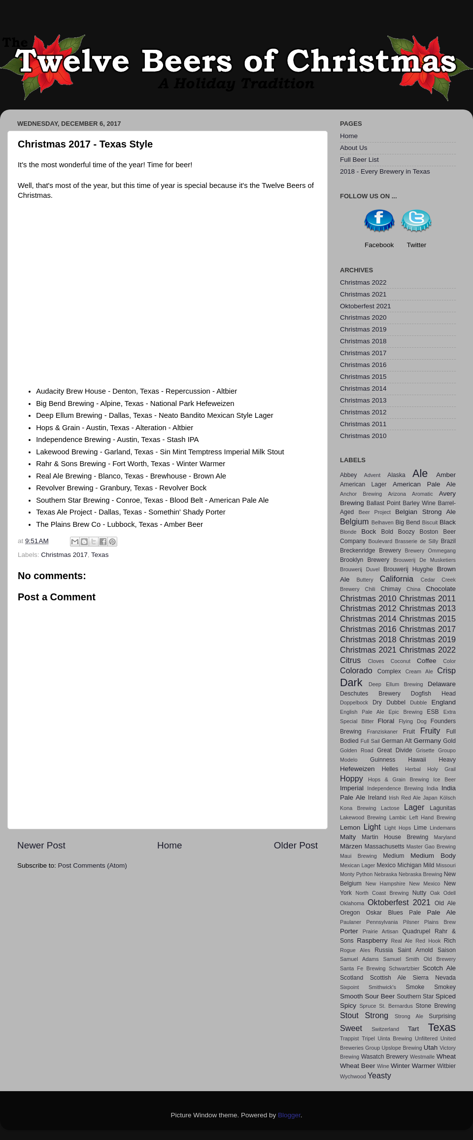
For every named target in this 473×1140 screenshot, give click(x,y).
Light (372, 826)
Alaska (396, 475)
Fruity (430, 730)
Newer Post (41, 845)
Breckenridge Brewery (370, 550)
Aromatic (422, 494)
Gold (449, 740)
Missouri (446, 865)
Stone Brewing (435, 1005)
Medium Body (433, 855)
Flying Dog (413, 721)
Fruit (409, 731)
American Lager (363, 484)
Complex (389, 671)
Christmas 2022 (363, 282)
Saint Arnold (415, 950)
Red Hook (427, 941)
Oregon (350, 912)
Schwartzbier (404, 968)
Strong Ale (409, 1016)
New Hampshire (385, 883)
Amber (446, 474)
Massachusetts (385, 846)
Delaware (442, 684)
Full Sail (370, 741)
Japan (430, 798)
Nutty (419, 892)
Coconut (400, 661)
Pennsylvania (382, 922)
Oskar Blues (384, 912)
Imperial (352, 788)
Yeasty (379, 1075)
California (396, 578)
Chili (370, 589)
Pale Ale (441, 912)
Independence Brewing (395, 788)
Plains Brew (440, 922)
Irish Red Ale (405, 798)
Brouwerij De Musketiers (424, 560)
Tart (413, 1028)
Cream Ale (419, 671)
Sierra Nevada (434, 977)
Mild (428, 865)
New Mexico (424, 883)
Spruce (367, 1006)
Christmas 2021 (363, 294)
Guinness (382, 759)
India (432, 788)
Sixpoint (349, 987)
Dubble (418, 702)
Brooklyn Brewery (364, 559)
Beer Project (375, 512)
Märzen (351, 846)
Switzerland (385, 1029)
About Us (354, 147)
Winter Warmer (413, 1065)
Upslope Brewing (402, 1048)
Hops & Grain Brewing (398, 779)
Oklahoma (352, 903)
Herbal (413, 769)
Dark (351, 682)
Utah (431, 1047)
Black (447, 522)
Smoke (414, 987)
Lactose (390, 808)
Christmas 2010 (363, 436)
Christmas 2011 (363, 424)
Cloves (376, 661)
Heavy (447, 759)
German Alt (396, 740)
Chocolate (441, 588)
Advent (372, 475)
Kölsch (448, 798)
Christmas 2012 (363, 412)
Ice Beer (444, 779)
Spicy (348, 1005)
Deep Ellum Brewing (396, 684)
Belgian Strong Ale (425, 511)
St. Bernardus (396, 1006)
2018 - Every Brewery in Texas (385, 171)
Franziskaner (382, 732)
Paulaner (350, 922)
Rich (450, 940)
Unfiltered (426, 1038)
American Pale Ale (424, 484)
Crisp (446, 670)
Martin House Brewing (395, 837)
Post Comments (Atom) (92, 865)
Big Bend (407, 522)
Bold (387, 531)
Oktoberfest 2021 (365, 306)
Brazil (448, 541)
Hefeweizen (357, 768)
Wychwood (353, 1076)
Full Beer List (359, 159)
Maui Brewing (358, 856)
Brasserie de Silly (416, 541)
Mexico (385, 865)
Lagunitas (443, 808)
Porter (349, 931)
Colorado (356, 670)
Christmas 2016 (363, 364)
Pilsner (411, 922)
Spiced (446, 996)
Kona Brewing (358, 808)
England (444, 702)
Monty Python (356, 874)
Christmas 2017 (64, 554)
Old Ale (445, 903)
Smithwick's (382, 987)
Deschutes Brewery (370, 693)
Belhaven (383, 522)
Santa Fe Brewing (363, 968)
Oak (435, 893)
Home (169, 845)
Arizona (397, 494)
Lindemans (443, 828)
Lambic (397, 817)
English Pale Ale (362, 712)
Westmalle (422, 1057)
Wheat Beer (357, 1065)
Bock (368, 531)
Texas (99, 554)
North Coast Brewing (381, 893)
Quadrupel (417, 931)
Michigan (410, 865)
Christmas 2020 (363, 317)
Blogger (289, 1115)
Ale (420, 473)
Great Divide (394, 750)
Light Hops (397, 828)
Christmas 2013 (363, 400)
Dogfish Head (433, 693)
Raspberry (372, 940)
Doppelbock (354, 702)
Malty (348, 837)
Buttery (364, 580)
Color (449, 661)
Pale (415, 912)
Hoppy (351, 778)
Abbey (348, 475)
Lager (414, 807)
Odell (449, 893)
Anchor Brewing (361, 494)
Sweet (351, 1028)
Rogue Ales (355, 950)
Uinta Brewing (394, 1038)
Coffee (427, 660)
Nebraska (385, 874)
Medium (393, 855)
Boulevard (381, 541)
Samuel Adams (359, 959)
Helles (390, 769)
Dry (377, 702)
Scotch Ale (439, 968)
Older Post (296, 845)
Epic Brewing (406, 712)
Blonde (348, 532)
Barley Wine (419, 503)
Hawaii (417, 759)
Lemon (350, 827)
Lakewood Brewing (363, 817)
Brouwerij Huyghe (408, 569)
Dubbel (395, 702)
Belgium (354, 521)
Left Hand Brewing (432, 817)
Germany (427, 740)
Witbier (446, 1066)
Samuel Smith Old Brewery (419, 959)
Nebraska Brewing (420, 874)
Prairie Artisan (380, 931)
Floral (386, 721)
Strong (377, 1015)
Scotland (351, 977)
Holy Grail (441, 769)
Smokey (445, 987)
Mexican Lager (357, 865)
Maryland (445, 837)
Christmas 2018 (363, 341)
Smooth (351, 996)
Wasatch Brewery (384, 1056)
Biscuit (430, 522)
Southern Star (415, 996)
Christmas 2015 (363, 376)
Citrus (350, 660)
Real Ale (401, 941)
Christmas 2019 (363, 329)
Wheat (446, 1056)
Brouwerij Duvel (359, 569)
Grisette (425, 750)
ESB (433, 711)
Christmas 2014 (363, 388)
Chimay (391, 589)
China (413, 589)
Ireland (377, 797)
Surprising (442, 1016)
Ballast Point (384, 503)
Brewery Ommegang (430, 550)
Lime (420, 827)
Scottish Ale (388, 977)
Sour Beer (380, 996)
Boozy (406, 531)
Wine (383, 1066)
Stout (349, 1015)
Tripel (368, 1038)
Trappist (349, 1038)
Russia (383, 950)
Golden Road (356, 750)
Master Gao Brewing (431, 846)
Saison (447, 950)
